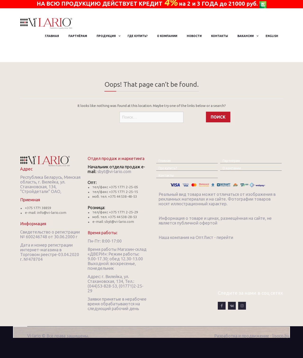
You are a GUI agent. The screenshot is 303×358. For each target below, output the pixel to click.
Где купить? (137, 35)
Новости (194, 35)
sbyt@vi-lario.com (114, 171)
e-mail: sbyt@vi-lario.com (113, 222)
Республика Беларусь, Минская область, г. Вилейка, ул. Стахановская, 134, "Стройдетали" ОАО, (50, 184)
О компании (167, 35)
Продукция (106, 35)
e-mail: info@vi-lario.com (45, 213)
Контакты (219, 35)
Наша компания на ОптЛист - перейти (196, 237)
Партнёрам (77, 35)
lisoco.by (280, 335)
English (272, 35)
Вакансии (245, 35)
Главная (52, 35)
